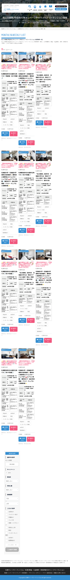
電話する (14, 134)
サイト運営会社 (47, 572)
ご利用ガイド (50, 10)
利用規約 (24, 572)
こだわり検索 (45, 10)
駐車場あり (12, 540)
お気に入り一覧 (61, 6)
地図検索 (40, 10)
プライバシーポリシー (35, 572)
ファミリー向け (13, 514)
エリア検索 (30, 10)
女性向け (11, 512)
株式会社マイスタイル (9, 139)
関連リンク (7, 572)
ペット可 (11, 520)
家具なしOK (12, 527)
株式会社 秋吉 (27, 147)
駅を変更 (12, 464)
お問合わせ (6, 134)
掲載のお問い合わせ (60, 572)
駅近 (10, 530)
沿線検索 (35, 10)
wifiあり (11, 537)
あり (9, 473)
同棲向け (11, 517)
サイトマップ (16, 572)
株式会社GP (44, 127)
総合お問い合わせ (61, 9)
